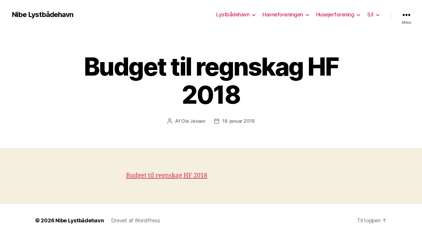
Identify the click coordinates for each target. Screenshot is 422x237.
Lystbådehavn (232, 14)
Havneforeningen (283, 14)
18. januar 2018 (238, 121)
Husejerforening (335, 14)
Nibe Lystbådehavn (42, 14)
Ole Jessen (193, 121)
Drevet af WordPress (135, 220)
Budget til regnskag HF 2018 (166, 176)
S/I (370, 14)
